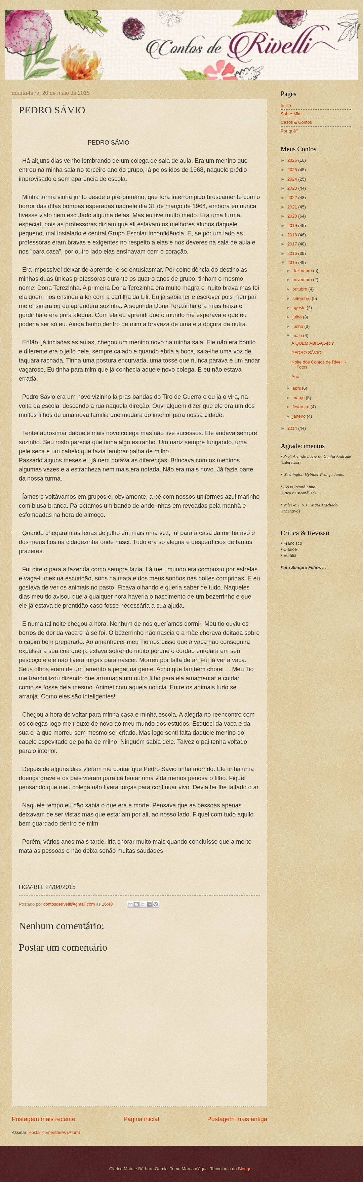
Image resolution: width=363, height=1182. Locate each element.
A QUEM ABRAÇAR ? (312, 343)
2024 (292, 179)
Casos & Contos (296, 122)
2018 (292, 234)
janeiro (299, 416)
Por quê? (289, 131)
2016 (292, 253)
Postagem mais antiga (237, 1119)
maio (297, 335)
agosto (299, 307)
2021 (292, 206)
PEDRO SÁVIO (306, 352)
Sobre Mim (291, 113)
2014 (292, 428)
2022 (292, 197)
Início (286, 105)
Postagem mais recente (43, 1119)
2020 (292, 216)
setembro (302, 298)
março (299, 397)
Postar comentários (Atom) (54, 1132)
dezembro (302, 270)
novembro (302, 279)
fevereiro (301, 406)
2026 (292, 160)
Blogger (245, 1168)
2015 (292, 262)
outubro (300, 289)
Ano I (296, 376)
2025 (292, 169)
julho (297, 316)
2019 (292, 225)
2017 (292, 243)
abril (297, 388)
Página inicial (141, 1119)
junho (298, 326)
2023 (292, 188)
